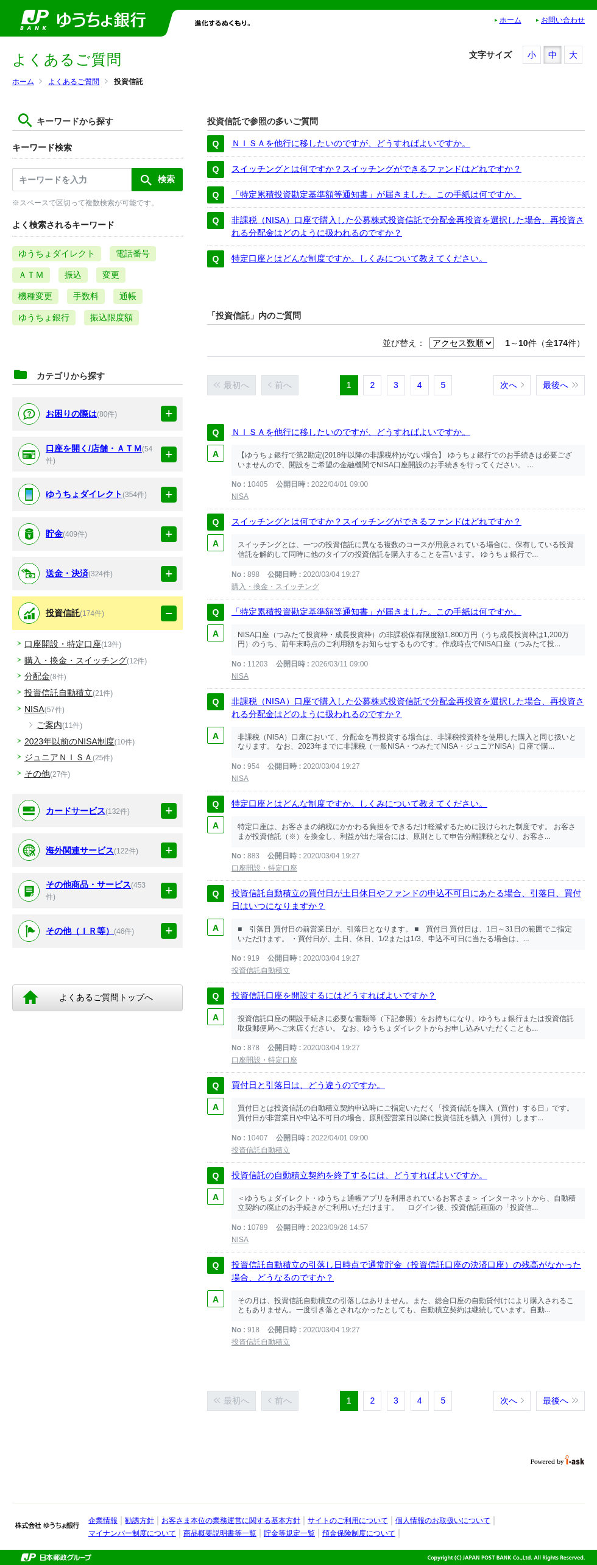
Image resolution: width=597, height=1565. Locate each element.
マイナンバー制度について (132, 1533)
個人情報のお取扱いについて (442, 1520)
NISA (240, 496)
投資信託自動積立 (260, 970)
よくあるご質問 (73, 81)
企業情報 (103, 1520)
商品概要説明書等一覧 (219, 1533)
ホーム (510, 20)
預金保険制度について (358, 1533)
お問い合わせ (563, 20)
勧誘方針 (139, 1520)
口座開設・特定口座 (264, 868)
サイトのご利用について (348, 1520)
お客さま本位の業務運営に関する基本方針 (230, 1520)
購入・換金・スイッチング (275, 586)
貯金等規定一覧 (289, 1533)
